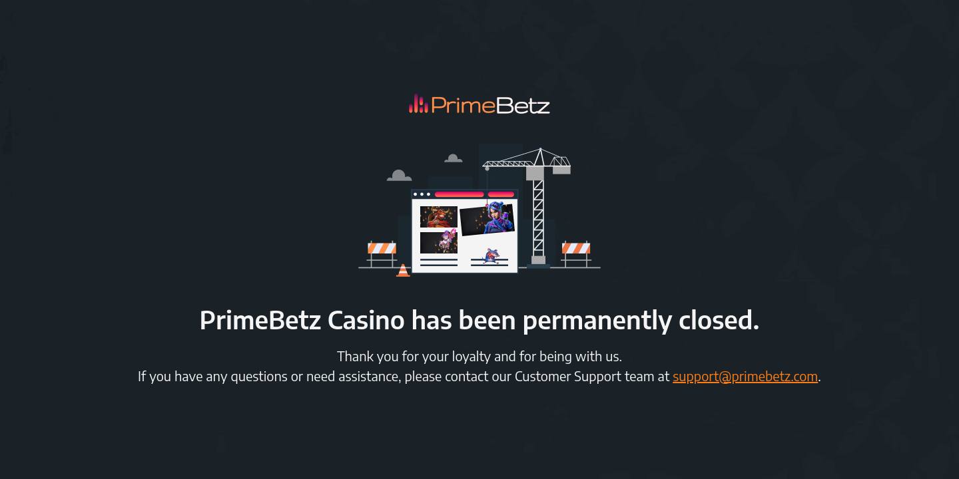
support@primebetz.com (745, 375)
